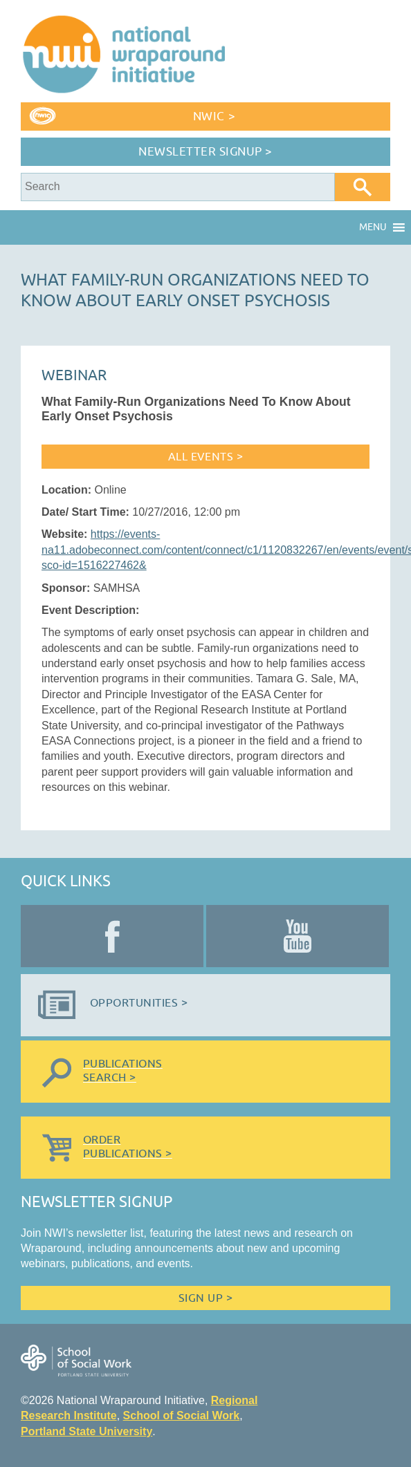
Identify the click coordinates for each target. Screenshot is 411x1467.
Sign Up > (205, 1298)
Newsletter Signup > (205, 151)
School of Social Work (181, 1415)
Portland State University (86, 1431)
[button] (373, 227)
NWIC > (214, 116)
